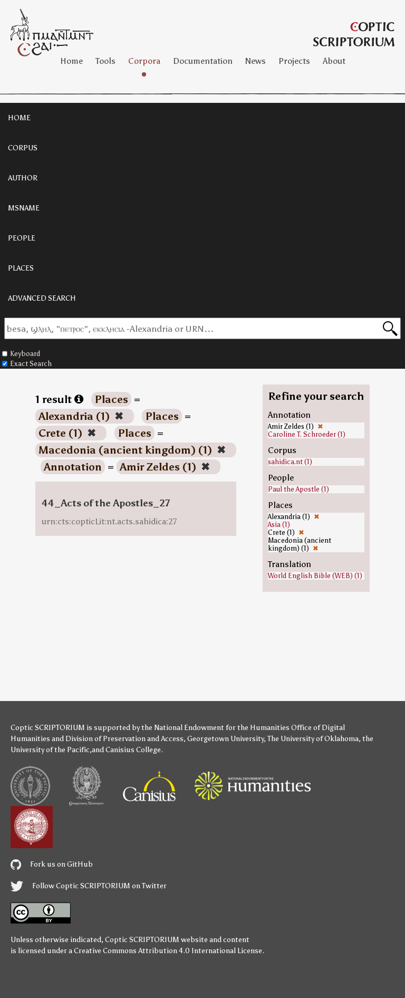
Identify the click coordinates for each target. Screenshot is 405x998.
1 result (59, 399)
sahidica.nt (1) (290, 462)
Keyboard (21, 353)
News (255, 61)
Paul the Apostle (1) (298, 489)
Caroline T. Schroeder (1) (306, 434)
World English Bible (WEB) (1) (315, 576)
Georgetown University (225, 738)
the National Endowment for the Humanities (215, 727)
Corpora (144, 61)
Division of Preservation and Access (124, 738)
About (334, 61)
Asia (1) (279, 525)
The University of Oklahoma (313, 738)
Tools (105, 61)
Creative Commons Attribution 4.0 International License (168, 950)
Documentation (203, 61)
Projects (294, 61)
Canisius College (133, 749)
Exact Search (27, 363)
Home (71, 61)
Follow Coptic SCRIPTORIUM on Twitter (89, 885)
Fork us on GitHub (52, 864)
